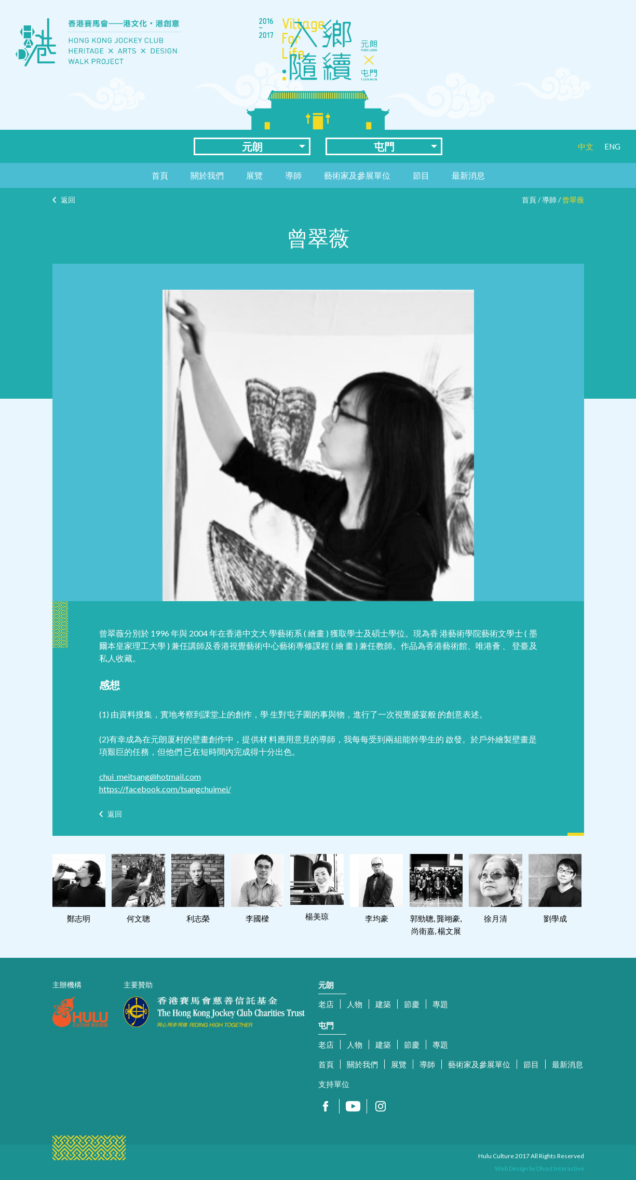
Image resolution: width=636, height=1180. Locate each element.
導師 (293, 175)
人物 (354, 1004)
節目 (421, 175)
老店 (326, 1004)
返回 (68, 199)
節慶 (412, 1004)
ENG (612, 146)
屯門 (384, 146)
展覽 (254, 175)
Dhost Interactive (560, 1168)
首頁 (160, 175)
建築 (383, 1004)
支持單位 (333, 1084)
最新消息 (468, 175)
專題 (440, 1004)
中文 (585, 146)
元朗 (252, 146)
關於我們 (207, 175)
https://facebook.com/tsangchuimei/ (165, 789)
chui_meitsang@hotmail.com (150, 776)
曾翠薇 (573, 199)
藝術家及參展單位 (357, 175)
